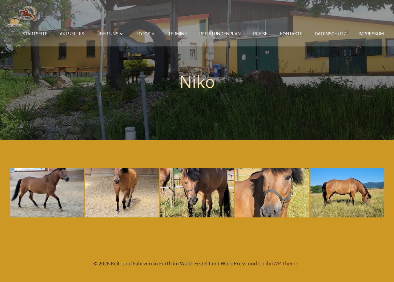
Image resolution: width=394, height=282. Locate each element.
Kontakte (291, 33)
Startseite (34, 33)
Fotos (146, 33)
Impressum (371, 33)
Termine (177, 33)
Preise (260, 33)
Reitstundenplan (220, 33)
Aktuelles (72, 33)
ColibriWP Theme (278, 263)
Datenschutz (330, 33)
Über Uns (110, 33)
